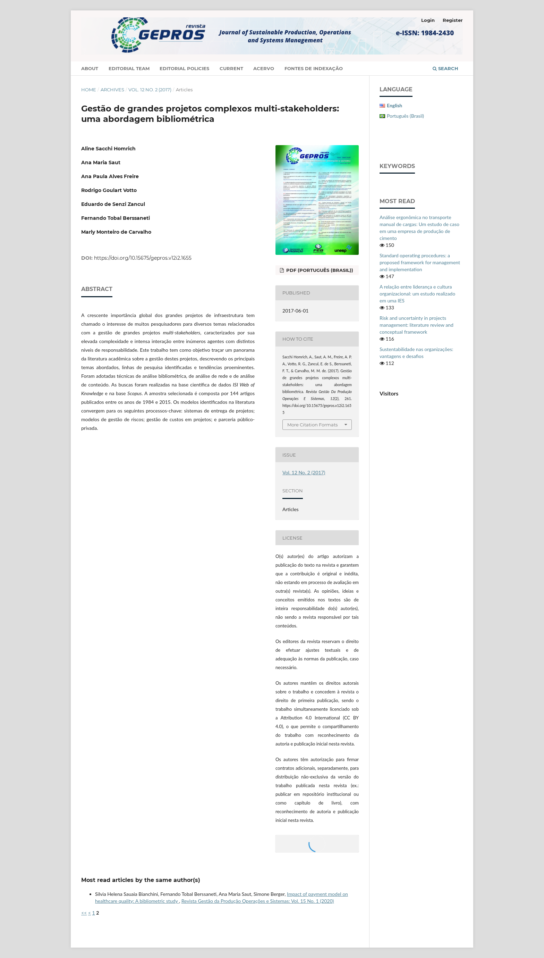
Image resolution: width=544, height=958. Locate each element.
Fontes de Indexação (313, 68)
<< (84, 913)
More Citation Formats (312, 424)
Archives (112, 89)
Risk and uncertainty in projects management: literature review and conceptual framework (416, 325)
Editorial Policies (184, 68)
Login (428, 20)
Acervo (263, 68)
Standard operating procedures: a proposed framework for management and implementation (420, 262)
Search (445, 68)
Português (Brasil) (405, 116)
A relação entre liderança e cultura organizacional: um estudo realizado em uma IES (417, 293)
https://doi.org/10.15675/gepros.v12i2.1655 (143, 258)
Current (231, 68)
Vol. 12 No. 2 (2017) (149, 89)
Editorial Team (129, 68)
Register (453, 20)
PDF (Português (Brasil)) (319, 270)
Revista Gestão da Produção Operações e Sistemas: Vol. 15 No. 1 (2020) (257, 901)
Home (88, 89)
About (89, 68)
